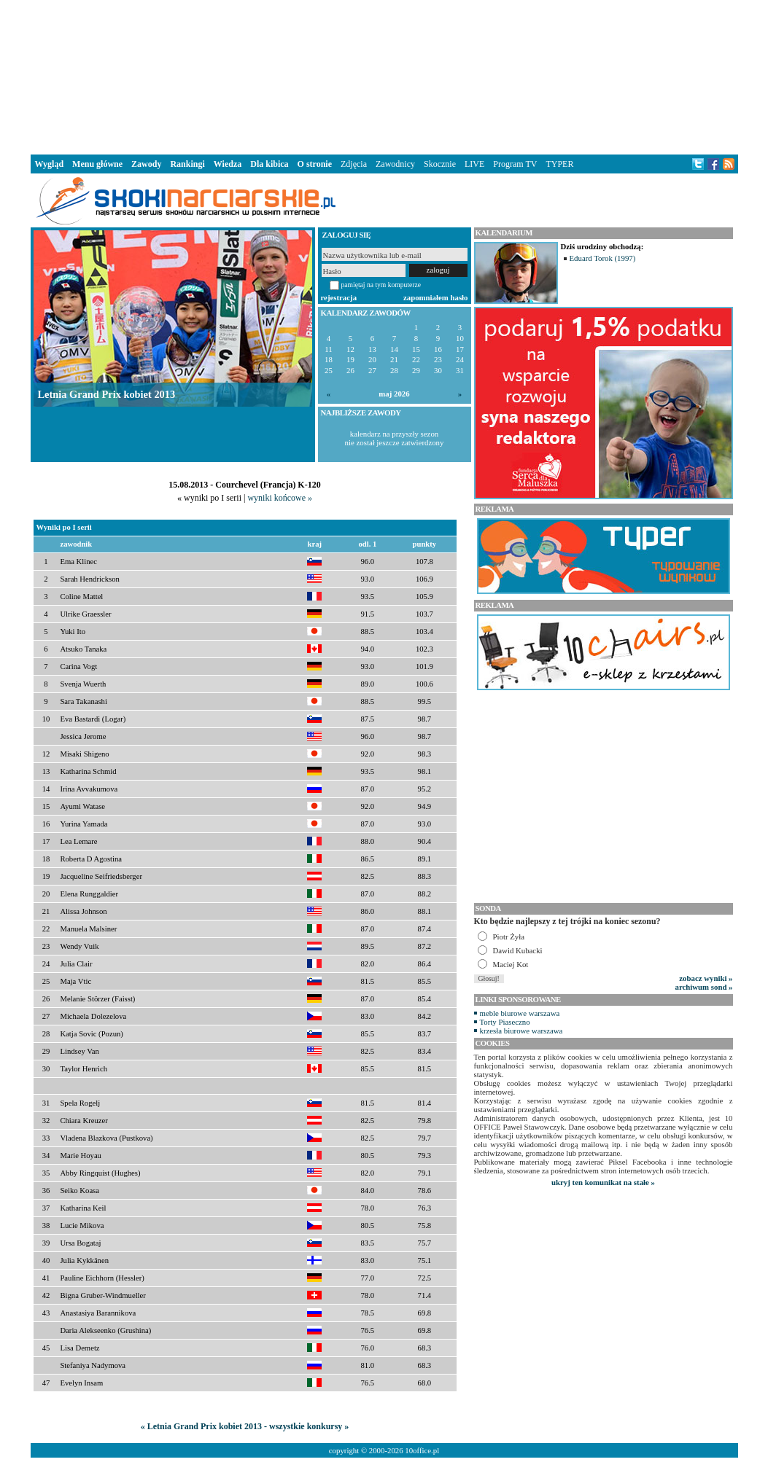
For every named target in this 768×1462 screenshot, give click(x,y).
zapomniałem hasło (435, 297)
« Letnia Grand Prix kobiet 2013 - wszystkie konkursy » (245, 1426)
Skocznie (440, 164)
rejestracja (339, 297)
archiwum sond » (704, 986)
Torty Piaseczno (505, 1021)
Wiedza (227, 164)
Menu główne (97, 164)
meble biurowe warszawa (520, 1013)
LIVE (474, 164)
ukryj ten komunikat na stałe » (603, 1182)
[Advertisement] (384, 76)
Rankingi (187, 164)
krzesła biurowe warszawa (521, 1030)
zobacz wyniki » (705, 978)
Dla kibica (269, 164)
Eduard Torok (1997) (603, 258)
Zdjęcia (354, 164)
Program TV (515, 164)
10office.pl (422, 1450)
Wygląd (49, 164)
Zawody (146, 164)
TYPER (559, 164)
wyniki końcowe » (279, 498)
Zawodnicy (395, 164)
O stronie (315, 164)
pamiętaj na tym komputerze (381, 285)
